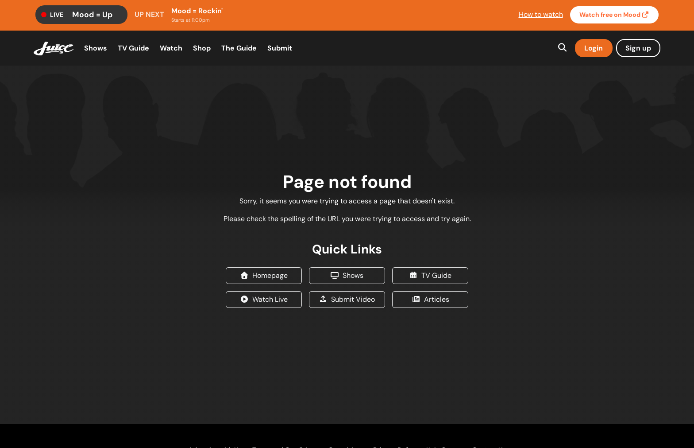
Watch (614, 14)
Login (593, 48)
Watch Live (264, 299)
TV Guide (133, 48)
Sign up (638, 48)
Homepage (264, 275)
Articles (430, 299)
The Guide (239, 48)
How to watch (541, 14)
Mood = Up (92, 14)
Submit (279, 48)
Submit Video (347, 299)
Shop (202, 48)
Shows (95, 48)
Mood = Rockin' (197, 11)
